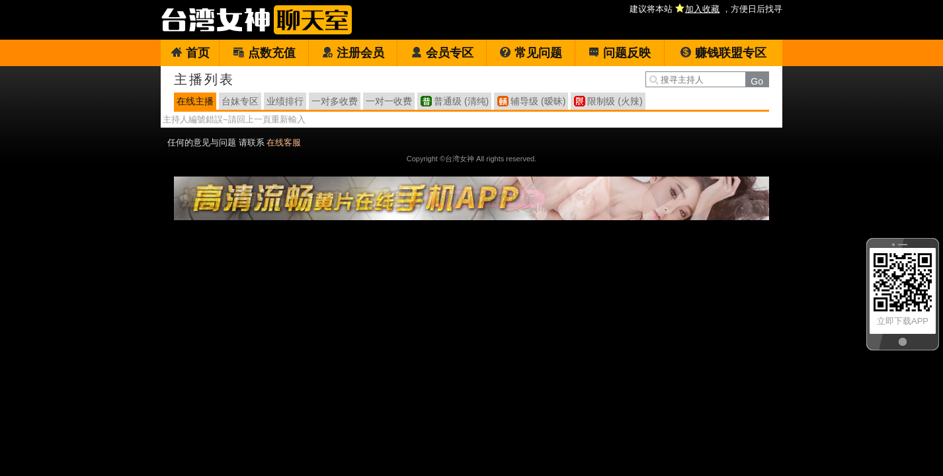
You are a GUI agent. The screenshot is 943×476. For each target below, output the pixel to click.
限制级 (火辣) (614, 101)
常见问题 (530, 53)
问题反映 (619, 53)
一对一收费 (389, 101)
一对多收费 (334, 101)
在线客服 (283, 142)
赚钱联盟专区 (723, 53)
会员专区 (442, 53)
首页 (190, 53)
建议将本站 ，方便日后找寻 (706, 9)
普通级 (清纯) (461, 101)
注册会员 (352, 53)
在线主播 (195, 101)
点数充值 (264, 53)
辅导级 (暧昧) (538, 101)
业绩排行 (285, 101)
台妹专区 (240, 101)
